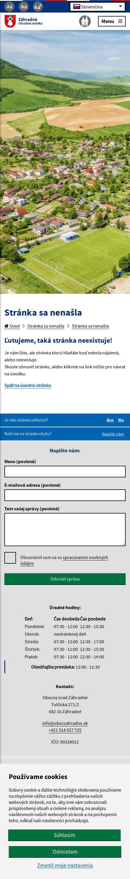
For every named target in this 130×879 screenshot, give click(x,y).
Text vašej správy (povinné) (32, 508)
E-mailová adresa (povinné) (32, 485)
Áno (111, 420)
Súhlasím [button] (64, 834)
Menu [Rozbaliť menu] (111, 20)
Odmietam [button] (65, 851)
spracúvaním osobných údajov (64, 560)
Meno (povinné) (20, 461)
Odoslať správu (65, 579)
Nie (122, 420)
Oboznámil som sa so (64, 560)
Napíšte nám (113, 434)
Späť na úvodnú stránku (27, 385)
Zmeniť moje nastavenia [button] (65, 865)
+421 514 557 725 (65, 730)
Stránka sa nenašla (45, 326)
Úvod (12, 326)
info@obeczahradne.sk (65, 723)
